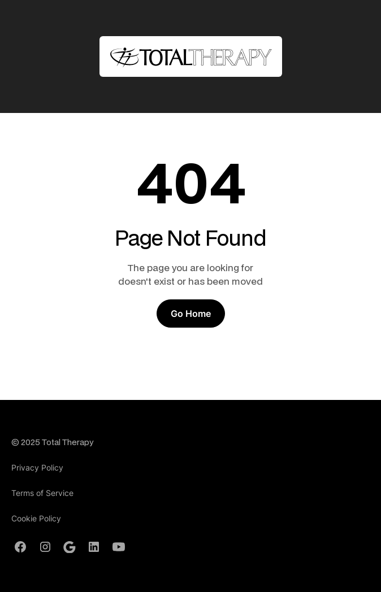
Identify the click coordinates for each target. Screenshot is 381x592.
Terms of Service (42, 493)
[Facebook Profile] (20, 547)
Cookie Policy (36, 518)
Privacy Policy (37, 467)
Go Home (191, 313)
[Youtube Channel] (119, 547)
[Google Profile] (69, 547)
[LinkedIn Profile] (94, 547)
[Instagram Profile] (45, 547)
